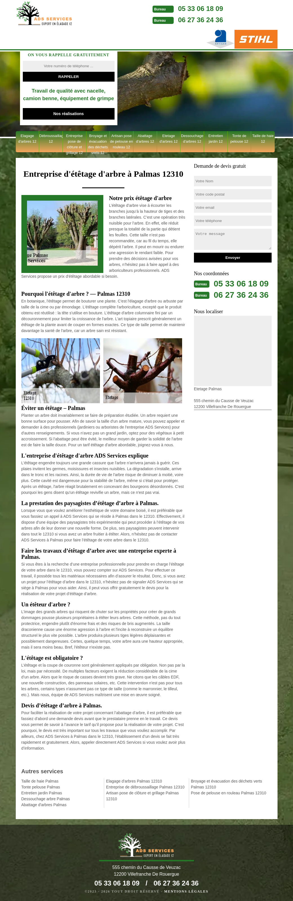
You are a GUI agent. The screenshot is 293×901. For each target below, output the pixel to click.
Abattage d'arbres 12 (145, 139)
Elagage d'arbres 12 (27, 139)
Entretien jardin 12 (215, 139)
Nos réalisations (68, 113)
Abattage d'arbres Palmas (44, 805)
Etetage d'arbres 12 (169, 139)
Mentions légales (186, 891)
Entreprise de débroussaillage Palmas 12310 (145, 787)
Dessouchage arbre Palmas (45, 799)
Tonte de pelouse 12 (239, 139)
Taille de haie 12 (263, 139)
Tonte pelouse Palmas (40, 787)
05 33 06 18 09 (192, 8)
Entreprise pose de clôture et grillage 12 (74, 143)
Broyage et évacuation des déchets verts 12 (98, 143)
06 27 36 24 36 (192, 20)
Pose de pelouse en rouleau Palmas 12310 (228, 793)
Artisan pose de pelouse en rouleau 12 (121, 141)
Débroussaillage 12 (50, 139)
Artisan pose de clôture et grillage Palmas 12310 (142, 796)
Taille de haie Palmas (40, 781)
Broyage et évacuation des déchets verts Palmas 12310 (226, 784)
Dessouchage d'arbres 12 (192, 139)
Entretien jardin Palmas (41, 793)
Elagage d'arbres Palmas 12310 (134, 781)
